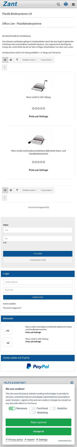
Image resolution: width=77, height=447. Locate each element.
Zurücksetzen (38, 260)
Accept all (38, 431)
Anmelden (37, 297)
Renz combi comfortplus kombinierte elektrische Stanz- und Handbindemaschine (38, 152)
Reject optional (38, 422)
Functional (42, 408)
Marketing (42, 412)
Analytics (62, 408)
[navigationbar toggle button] (73, 3)
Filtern (38, 254)
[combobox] (29, 60)
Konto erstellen (9, 304)
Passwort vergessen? (12, 308)
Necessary (21, 408)
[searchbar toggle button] (58, 3)
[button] (5, 60)
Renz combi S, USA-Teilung (38, 97)
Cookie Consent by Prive (64, 440)
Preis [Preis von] (5, 225)
